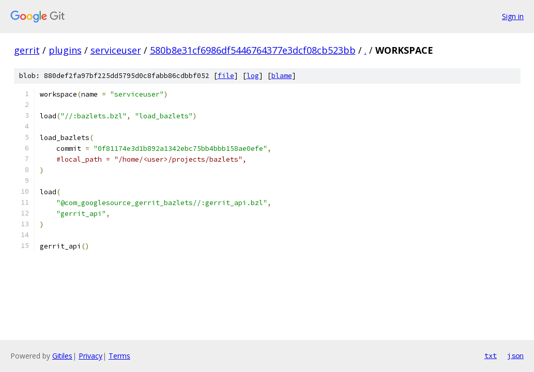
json (515, 355)
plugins (65, 50)
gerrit (27, 50)
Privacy (90, 356)
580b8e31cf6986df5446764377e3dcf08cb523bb (253, 50)
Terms (119, 356)
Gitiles (62, 356)
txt (490, 355)
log (253, 75)
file (226, 75)
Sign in (513, 16)
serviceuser (115, 50)
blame (281, 75)
